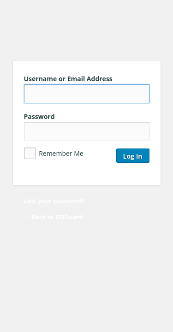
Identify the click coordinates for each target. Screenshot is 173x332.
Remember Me (54, 153)
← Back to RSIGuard (53, 217)
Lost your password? (54, 200)
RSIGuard (86, 31)
